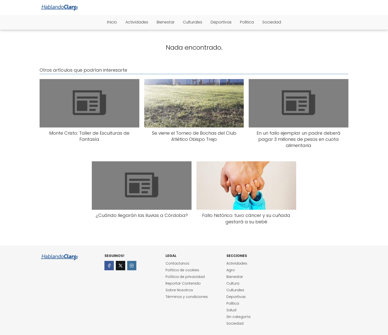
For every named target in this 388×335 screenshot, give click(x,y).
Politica (247, 22)
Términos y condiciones (187, 296)
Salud (231, 310)
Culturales (192, 22)
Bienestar (165, 22)
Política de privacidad (185, 276)
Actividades (136, 22)
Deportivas (221, 22)
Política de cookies (182, 270)
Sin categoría (238, 316)
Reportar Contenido (183, 283)
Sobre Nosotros (179, 290)
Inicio (112, 22)
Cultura (232, 283)
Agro (230, 270)
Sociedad (271, 22)
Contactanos (177, 263)
